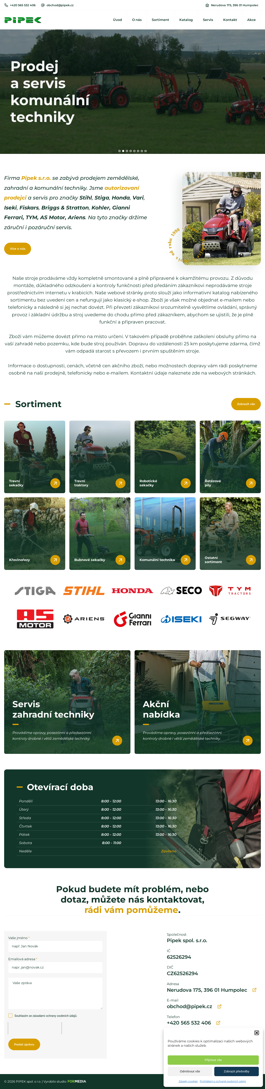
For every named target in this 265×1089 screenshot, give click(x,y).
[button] (257, 1033)
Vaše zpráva (55, 993)
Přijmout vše (213, 1060)
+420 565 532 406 (23, 5)
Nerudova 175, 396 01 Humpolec (234, 5)
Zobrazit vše (246, 404)
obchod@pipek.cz (60, 5)
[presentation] (34, 1028)
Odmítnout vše (190, 1071)
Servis (208, 20)
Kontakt (230, 20)
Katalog (186, 20)
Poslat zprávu (24, 1044)
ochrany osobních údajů (61, 1015)
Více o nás (17, 249)
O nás (137, 20)
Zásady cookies (188, 1081)
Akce (251, 20)
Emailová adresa (22, 959)
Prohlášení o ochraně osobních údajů (223, 1081)
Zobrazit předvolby (236, 1071)
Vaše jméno (19, 938)
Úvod (117, 20)
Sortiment (160, 20)
